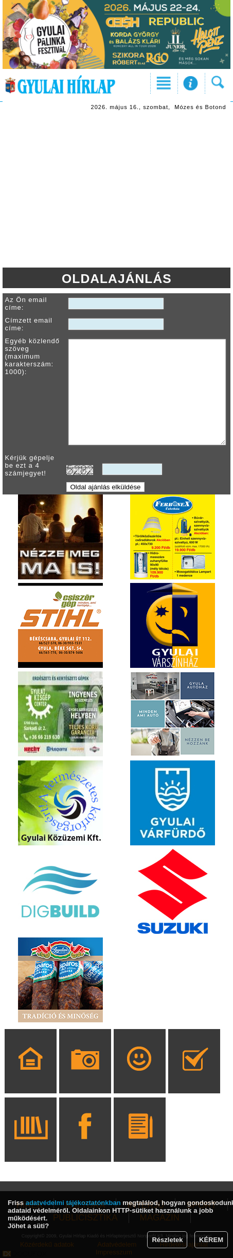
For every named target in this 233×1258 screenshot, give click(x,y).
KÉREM (211, 1240)
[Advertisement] (117, 190)
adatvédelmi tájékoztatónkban (73, 1203)
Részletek (167, 1240)
